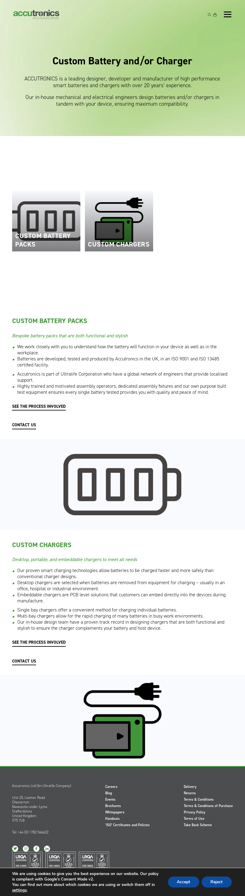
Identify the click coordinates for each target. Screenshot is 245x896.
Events (110, 799)
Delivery (190, 786)
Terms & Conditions (199, 799)
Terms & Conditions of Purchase (208, 805)
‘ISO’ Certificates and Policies (127, 825)
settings (19, 890)
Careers (111, 786)
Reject (216, 882)
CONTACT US (24, 425)
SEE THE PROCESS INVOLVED (39, 406)
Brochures (113, 805)
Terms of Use (194, 818)
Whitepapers (115, 812)
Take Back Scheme (198, 825)
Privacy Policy (194, 812)
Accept (183, 882)
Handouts (112, 818)
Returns (190, 793)
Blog (108, 793)
